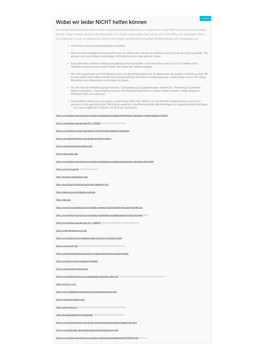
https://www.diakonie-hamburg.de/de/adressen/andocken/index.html (87, 276)
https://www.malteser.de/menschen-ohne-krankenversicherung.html (86, 292)
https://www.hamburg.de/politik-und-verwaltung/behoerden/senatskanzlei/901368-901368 (97, 338)
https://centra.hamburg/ (67, 307)
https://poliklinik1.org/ (66, 284)
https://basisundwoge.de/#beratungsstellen (75, 192)
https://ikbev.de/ (63, 200)
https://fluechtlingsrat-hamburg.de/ (72, 177)
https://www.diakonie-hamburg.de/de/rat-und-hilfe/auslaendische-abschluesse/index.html (96, 322)
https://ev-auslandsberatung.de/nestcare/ (74, 315)
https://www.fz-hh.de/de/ (67, 169)
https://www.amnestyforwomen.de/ (72, 269)
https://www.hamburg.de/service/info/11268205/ (78, 223)
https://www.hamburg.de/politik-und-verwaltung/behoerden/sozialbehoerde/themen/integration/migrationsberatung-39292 (112, 115)
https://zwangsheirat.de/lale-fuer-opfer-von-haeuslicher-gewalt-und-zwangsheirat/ (92, 254)
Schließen (205, 18)
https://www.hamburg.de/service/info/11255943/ (78, 123)
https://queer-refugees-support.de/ (71, 230)
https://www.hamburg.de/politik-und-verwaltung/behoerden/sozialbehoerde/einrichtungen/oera (99, 215)
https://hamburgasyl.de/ (67, 154)
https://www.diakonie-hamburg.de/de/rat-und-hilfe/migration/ (84, 138)
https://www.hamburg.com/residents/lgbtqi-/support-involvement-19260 (89, 238)
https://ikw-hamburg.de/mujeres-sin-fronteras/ (77, 261)
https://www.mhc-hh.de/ (67, 246)
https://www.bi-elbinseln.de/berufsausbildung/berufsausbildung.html (87, 330)
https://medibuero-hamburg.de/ (70, 299)
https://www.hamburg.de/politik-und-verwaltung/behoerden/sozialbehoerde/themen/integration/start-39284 (105, 161)
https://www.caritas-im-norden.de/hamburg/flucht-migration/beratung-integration (92, 131)
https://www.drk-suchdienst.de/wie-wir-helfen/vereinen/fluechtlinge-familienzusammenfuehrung (99, 207)
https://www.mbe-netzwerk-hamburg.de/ (74, 146)
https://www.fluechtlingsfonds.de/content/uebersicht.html (82, 184)
